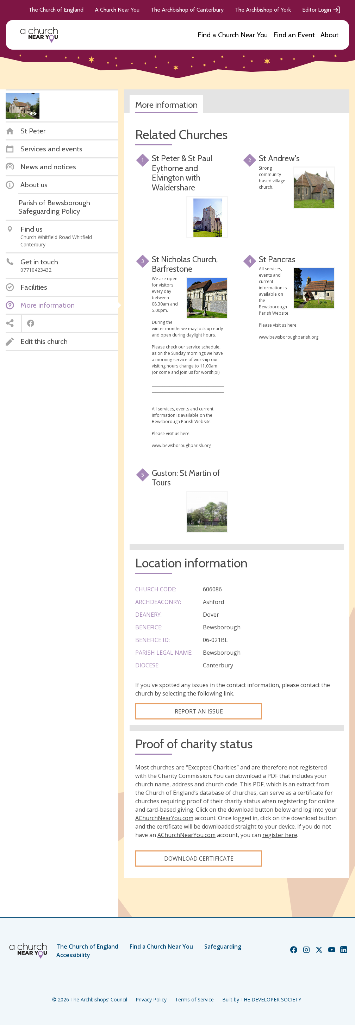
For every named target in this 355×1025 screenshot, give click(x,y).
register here (279, 835)
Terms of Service (194, 999)
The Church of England (56, 9)
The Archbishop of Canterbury (187, 9)
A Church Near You (117, 9)
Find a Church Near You (233, 35)
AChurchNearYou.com (164, 818)
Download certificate (198, 858)
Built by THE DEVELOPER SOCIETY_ (262, 999)
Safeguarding (222, 946)
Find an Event (294, 35)
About (329, 35)
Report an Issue (199, 711)
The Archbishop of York (263, 9)
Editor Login (321, 10)
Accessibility (73, 955)
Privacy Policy (151, 999)
